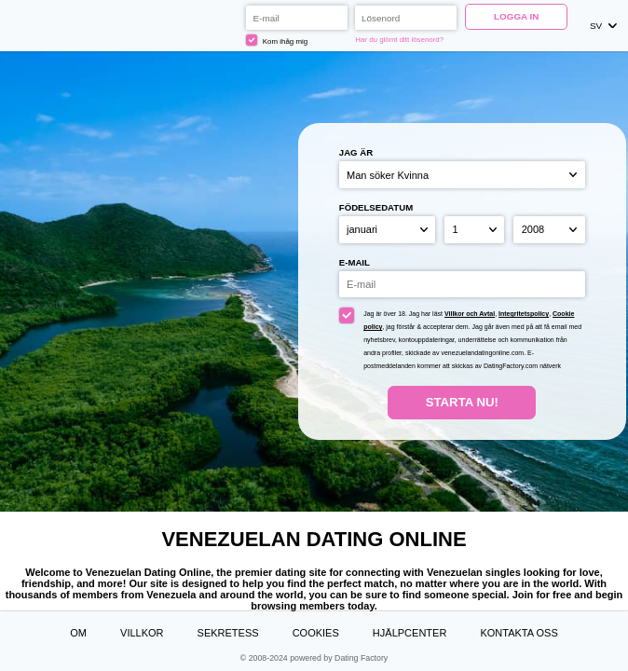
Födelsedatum (376, 207)
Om (78, 632)
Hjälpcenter (409, 632)
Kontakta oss (518, 632)
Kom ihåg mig (276, 40)
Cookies (316, 632)
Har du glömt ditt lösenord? (399, 39)
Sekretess (228, 632)
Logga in (516, 16)
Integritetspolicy (523, 313)
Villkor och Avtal (469, 313)
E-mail (354, 262)
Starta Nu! (462, 402)
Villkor (141, 632)
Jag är (356, 152)
